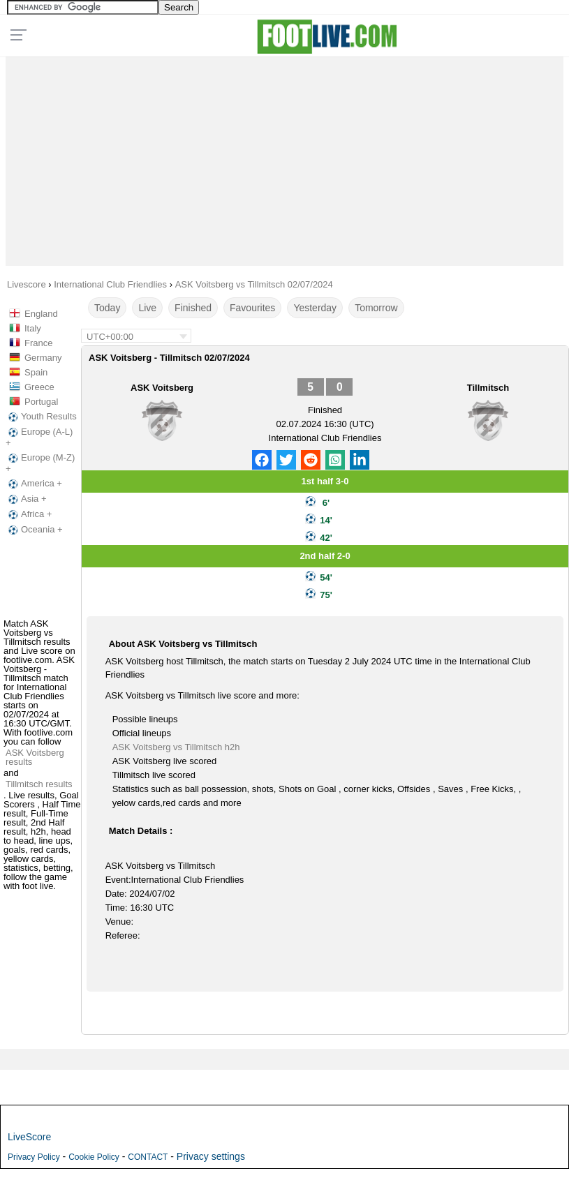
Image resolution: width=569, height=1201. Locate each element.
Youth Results (41, 416)
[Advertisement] (284, 157)
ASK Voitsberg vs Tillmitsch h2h (176, 747)
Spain (35, 372)
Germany (42, 357)
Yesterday (315, 307)
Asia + (26, 499)
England (41, 313)
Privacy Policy (34, 1157)
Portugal (41, 401)
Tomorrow (376, 307)
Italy (32, 328)
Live (147, 307)
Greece (39, 387)
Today (107, 307)
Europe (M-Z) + (40, 463)
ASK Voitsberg (162, 387)
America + (34, 483)
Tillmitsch (488, 387)
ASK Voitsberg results (35, 757)
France (38, 343)
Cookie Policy (93, 1157)
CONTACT (148, 1157)
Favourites (252, 307)
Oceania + (34, 529)
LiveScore (29, 1136)
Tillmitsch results (39, 784)
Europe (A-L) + (39, 437)
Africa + (29, 514)
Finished (193, 307)
